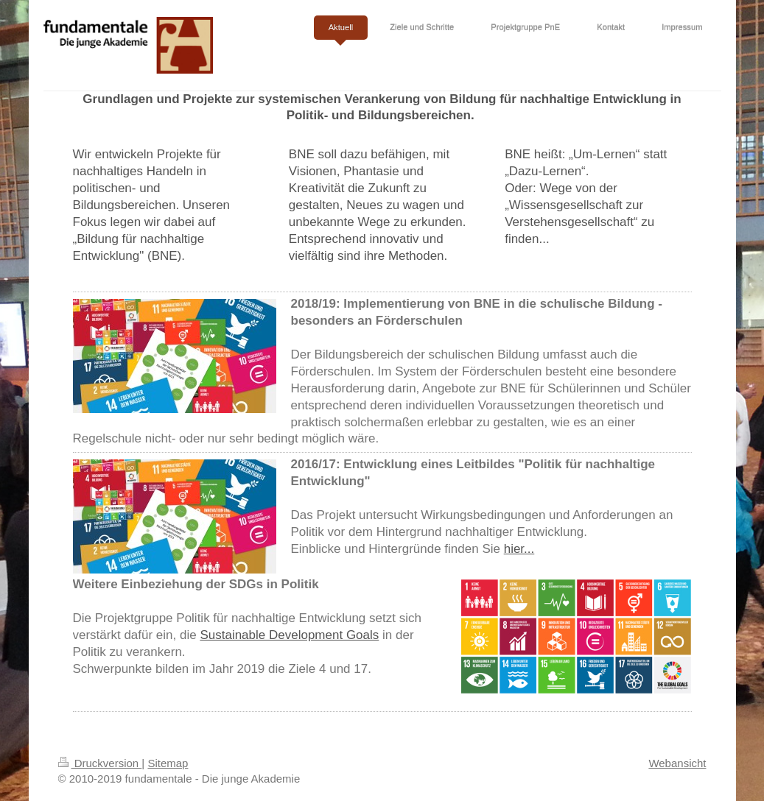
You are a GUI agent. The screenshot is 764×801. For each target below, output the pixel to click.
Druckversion (100, 763)
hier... (519, 549)
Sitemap (167, 763)
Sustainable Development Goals (289, 635)
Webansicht (677, 763)
